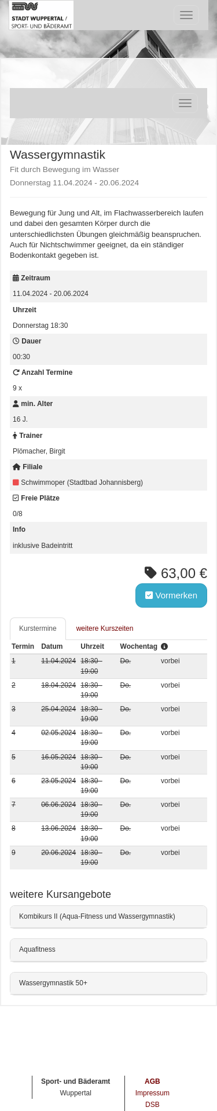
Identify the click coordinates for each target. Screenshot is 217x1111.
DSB (152, 1105)
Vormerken (171, 595)
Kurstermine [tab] (38, 628)
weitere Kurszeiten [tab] (105, 628)
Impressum (152, 1093)
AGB (152, 1081)
